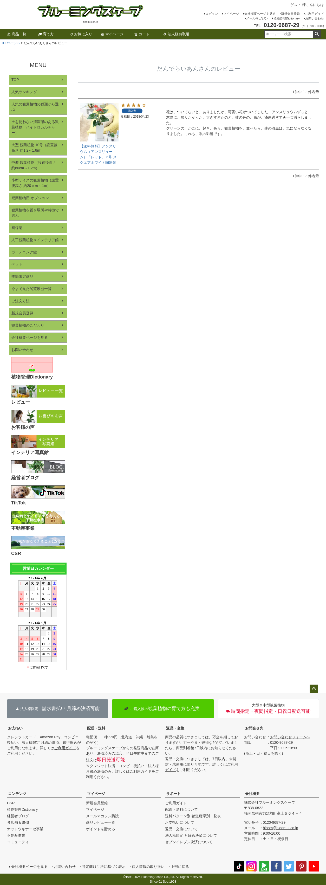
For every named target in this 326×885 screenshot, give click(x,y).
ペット (16, 264)
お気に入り (80, 34)
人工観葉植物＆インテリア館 (35, 240)
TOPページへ (10, 43)
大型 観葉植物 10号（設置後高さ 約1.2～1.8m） (34, 147)
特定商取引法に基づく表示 (104, 866)
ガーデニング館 (24, 252)
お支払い (15, 728)
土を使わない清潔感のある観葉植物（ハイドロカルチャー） (35, 127)
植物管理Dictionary (286, 18)
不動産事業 (16, 835)
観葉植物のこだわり (27, 325)
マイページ (231, 14)
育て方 (46, 34)
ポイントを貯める (100, 829)
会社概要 (252, 794)
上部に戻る (180, 866)
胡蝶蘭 (16, 228)
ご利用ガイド (314, 14)
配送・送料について (181, 809)
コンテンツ (17, 794)
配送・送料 (96, 728)
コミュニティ (18, 842)
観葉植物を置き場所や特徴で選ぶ (35, 213)
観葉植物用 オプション (30, 198)
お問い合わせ (314, 18)
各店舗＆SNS (18, 822)
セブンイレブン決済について (188, 842)
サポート (173, 794)
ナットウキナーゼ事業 (25, 829)
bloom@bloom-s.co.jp (280, 828)
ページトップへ (314, 689)
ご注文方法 (20, 301)
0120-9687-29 (281, 742)
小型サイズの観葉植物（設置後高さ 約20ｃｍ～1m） (35, 183)
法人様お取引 (176, 34)
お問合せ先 (254, 728)
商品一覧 (16, 34)
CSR (11, 803)
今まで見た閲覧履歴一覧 (31, 289)
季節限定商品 (22, 276)
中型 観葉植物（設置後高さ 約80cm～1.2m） (33, 165)
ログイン (211, 14)
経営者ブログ (18, 816)
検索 (317, 34)
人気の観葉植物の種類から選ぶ (35, 107)
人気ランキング (24, 92)
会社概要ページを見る (260, 14)
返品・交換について (181, 829)
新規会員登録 (290, 14)
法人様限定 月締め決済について (191, 835)
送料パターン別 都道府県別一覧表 (193, 816)
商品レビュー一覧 (100, 822)
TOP (15, 80)
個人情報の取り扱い (148, 866)
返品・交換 (175, 728)
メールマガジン (257, 18)
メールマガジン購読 (102, 816)
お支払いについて (179, 822)
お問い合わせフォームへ (290, 737)
